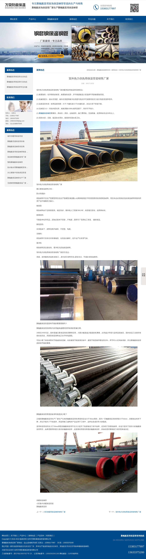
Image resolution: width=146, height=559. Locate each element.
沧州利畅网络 (73, 554)
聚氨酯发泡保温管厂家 (25, 546)
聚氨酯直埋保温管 (66, 546)
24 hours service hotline (128, 540)
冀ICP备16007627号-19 (23, 554)
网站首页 (13, 19)
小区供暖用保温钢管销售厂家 (54, 512)
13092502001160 (52, 554)
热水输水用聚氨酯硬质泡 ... (17, 167)
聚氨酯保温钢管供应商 (15, 146)
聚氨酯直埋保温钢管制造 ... (17, 152)
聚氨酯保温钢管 (45, 113)
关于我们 (110, 19)
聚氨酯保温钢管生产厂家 (16, 178)
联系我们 (129, 19)
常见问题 (92, 19)
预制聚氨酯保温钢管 (15, 162)
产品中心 (32, 19)
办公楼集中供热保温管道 (16, 173)
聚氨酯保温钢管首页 (103, 70)
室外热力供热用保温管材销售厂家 (128, 512)
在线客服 (143, 273)
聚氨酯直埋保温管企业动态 (17, 77)
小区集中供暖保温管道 (45, 503)
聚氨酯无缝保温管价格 (15, 141)
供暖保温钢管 (41, 500)
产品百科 (40, 536)
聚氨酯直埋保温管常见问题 (17, 87)
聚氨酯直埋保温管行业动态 (17, 82)
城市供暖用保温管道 (15, 136)
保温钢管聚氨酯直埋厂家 (16, 157)
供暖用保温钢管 (8, 550)
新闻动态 (73, 19)
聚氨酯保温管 (52, 19)
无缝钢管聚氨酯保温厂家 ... (17, 183)
